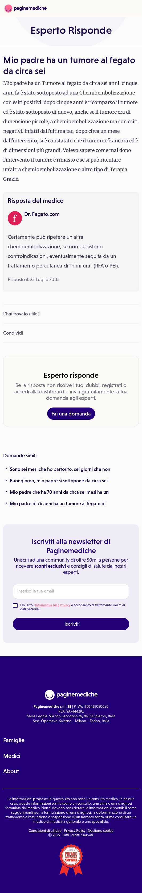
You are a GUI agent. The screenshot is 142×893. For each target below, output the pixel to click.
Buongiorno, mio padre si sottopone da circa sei (59, 480)
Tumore (51, 83)
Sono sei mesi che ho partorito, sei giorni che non (60, 469)
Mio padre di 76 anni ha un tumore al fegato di (58, 503)
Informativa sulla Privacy (52, 605)
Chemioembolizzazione (107, 93)
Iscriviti (72, 624)
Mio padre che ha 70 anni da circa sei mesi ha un (59, 492)
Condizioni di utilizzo (45, 830)
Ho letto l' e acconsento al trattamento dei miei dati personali (72, 607)
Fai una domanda (71, 414)
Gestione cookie (100, 830)
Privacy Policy (75, 830)
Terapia (118, 169)
